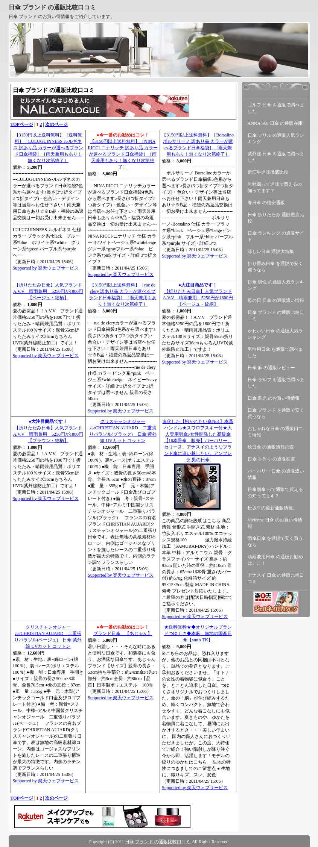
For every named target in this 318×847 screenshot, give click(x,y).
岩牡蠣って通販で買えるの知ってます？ (275, 187)
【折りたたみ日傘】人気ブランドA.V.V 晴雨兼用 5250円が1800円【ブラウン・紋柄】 (48, 434)
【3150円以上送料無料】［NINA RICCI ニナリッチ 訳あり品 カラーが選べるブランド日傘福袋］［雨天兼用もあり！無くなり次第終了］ (123, 154)
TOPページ (22, 124)
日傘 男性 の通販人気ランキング (276, 285)
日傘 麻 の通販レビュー (271, 367)
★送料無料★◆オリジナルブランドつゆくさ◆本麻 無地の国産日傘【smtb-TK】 (198, 633)
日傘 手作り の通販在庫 (271, 459)
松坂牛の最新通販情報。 (272, 508)
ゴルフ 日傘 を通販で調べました (276, 108)
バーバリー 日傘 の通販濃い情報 (276, 474)
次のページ (56, 124)
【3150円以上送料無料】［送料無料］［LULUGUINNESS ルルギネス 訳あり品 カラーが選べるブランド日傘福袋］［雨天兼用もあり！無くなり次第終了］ (48, 147)
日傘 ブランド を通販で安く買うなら (276, 413)
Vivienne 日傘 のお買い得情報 (275, 523)
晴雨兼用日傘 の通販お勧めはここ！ (275, 560)
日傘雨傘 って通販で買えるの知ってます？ (275, 493)
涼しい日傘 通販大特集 (271, 251)
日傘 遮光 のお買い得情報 (274, 398)
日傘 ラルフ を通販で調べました (276, 383)
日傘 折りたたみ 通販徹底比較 (276, 218)
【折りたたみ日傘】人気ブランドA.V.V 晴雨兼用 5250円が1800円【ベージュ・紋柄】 (48, 291)
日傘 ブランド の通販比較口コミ (52, 7)
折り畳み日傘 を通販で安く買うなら (275, 267)
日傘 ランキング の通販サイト (276, 236)
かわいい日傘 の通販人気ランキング (275, 334)
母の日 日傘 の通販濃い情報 (276, 300)
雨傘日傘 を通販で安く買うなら (275, 541)
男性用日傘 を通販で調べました (275, 352)
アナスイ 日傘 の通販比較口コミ (276, 578)
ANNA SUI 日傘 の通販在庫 (275, 123)
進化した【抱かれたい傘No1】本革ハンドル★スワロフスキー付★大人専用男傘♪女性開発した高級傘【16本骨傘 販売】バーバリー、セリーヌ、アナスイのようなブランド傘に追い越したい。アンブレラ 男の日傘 (197, 440)
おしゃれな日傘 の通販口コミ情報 (275, 432)
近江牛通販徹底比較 (268, 172)
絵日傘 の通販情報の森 (271, 447)
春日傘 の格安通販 (266, 202)
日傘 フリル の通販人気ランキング (276, 138)
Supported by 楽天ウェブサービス (46, 268)
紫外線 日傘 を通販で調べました (276, 157)
